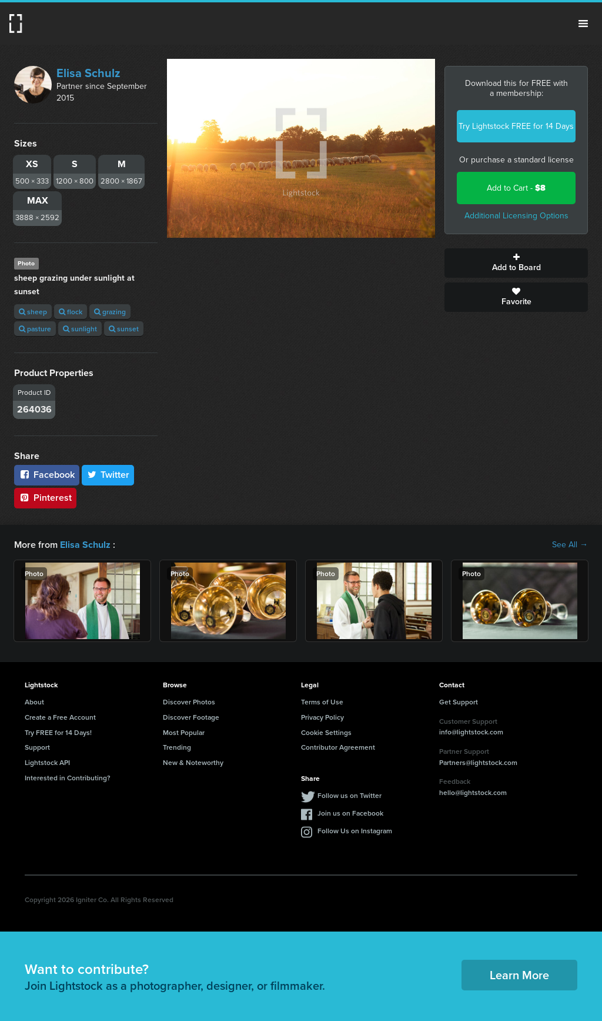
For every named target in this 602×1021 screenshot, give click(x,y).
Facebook (47, 474)
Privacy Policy (322, 717)
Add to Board (516, 263)
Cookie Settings (326, 732)
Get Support (458, 702)
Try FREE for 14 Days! (58, 732)
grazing (110, 312)
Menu (583, 23)
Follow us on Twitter (349, 795)
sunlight (80, 329)
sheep (33, 312)
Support (37, 747)
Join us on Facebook (350, 813)
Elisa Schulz (88, 73)
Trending (177, 747)
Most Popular (184, 732)
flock (70, 312)
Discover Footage (191, 717)
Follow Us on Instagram (354, 831)
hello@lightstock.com (473, 792)
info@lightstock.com (471, 732)
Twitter (108, 474)
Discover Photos (189, 702)
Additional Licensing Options (516, 215)
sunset (124, 329)
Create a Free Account (60, 717)
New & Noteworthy (193, 762)
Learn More (519, 974)
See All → (570, 545)
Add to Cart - (516, 188)
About (34, 702)
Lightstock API (47, 762)
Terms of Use (322, 702)
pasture (35, 329)
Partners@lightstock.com (478, 762)
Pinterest (45, 497)
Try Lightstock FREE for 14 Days (516, 126)
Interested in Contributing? (68, 778)
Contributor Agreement (338, 747)
